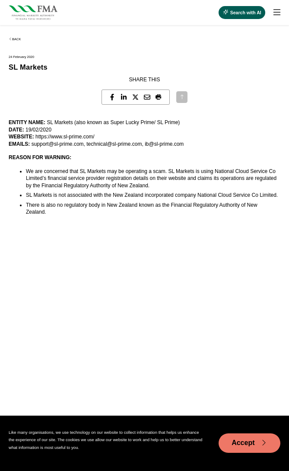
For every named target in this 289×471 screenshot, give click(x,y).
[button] (159, 97)
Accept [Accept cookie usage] (249, 443)
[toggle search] (242, 12)
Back (15, 39)
